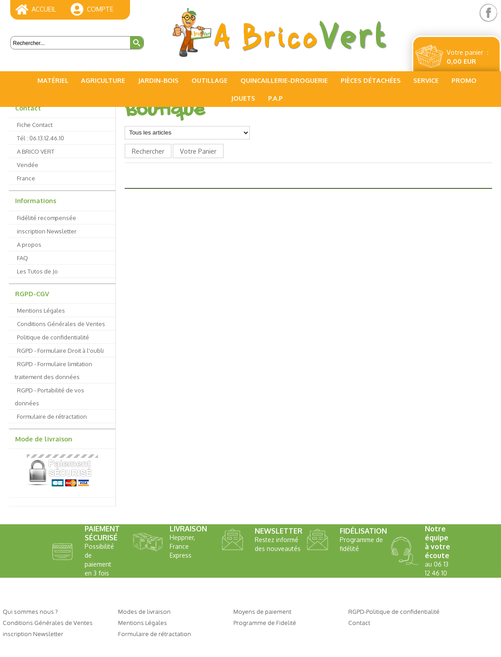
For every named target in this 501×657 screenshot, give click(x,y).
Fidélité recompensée (46, 217)
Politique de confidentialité (53, 337)
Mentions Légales (41, 310)
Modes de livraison (144, 611)
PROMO (464, 80)
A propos (29, 244)
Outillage (209, 80)
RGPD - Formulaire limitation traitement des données (53, 370)
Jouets (243, 98)
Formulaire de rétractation (52, 416)
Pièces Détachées (371, 80)
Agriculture (103, 80)
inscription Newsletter (47, 231)
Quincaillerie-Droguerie (284, 80)
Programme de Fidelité (264, 622)
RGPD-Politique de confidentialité (394, 611)
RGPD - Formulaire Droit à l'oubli (60, 350)
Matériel (53, 80)
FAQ (22, 257)
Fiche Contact (35, 124)
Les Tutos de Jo (37, 271)
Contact (28, 108)
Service (426, 80)
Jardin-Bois (158, 80)
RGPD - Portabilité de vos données (49, 396)
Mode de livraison (43, 439)
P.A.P (275, 98)
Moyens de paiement (262, 611)
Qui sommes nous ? (30, 611)
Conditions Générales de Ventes (61, 323)
